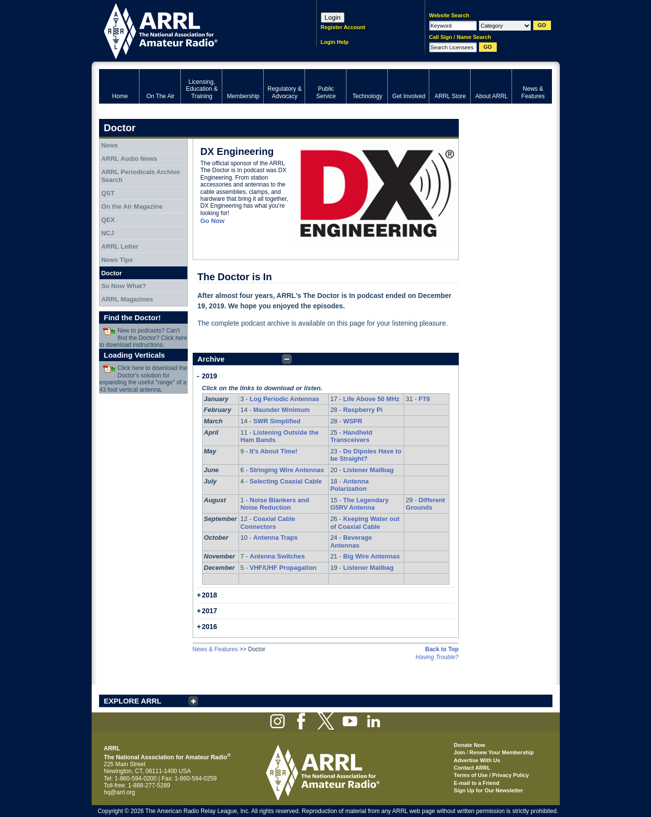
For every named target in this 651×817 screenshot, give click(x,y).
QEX (107, 219)
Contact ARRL (472, 768)
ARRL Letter (119, 246)
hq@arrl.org (120, 792)
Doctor (111, 273)
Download (109, 331)
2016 (209, 627)
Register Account (343, 27)
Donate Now (469, 745)
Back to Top (442, 649)
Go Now (213, 220)
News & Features (215, 649)
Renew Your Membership (502, 752)
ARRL (195, 30)
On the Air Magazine (131, 206)
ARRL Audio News (129, 158)
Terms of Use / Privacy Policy (491, 775)
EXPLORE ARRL (133, 701)
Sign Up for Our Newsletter (488, 790)
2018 (209, 595)
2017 (209, 611)
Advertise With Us (477, 760)
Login (333, 17)
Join (459, 752)
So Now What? (123, 286)
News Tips (117, 259)
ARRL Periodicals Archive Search (140, 176)
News (109, 145)
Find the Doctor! (132, 317)
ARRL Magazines (127, 299)
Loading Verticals (134, 355)
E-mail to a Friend (476, 783)
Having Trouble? (436, 657)
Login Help (335, 42)
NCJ (107, 233)
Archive (211, 359)
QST (107, 193)
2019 (209, 376)
